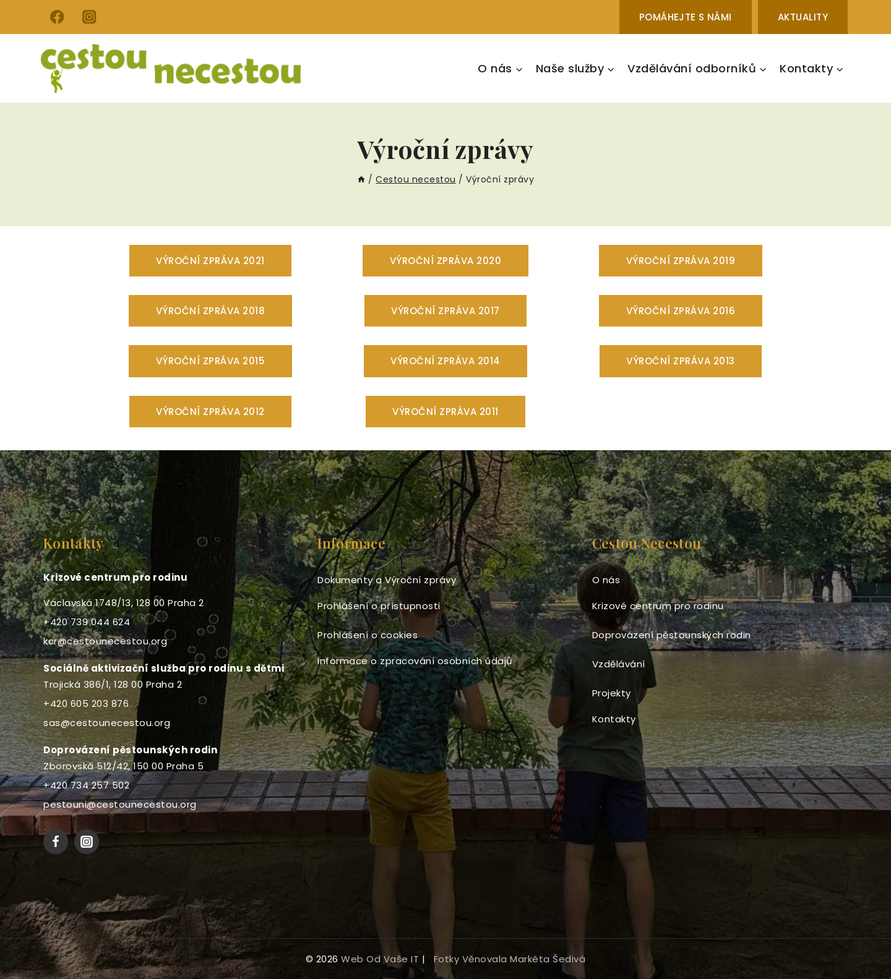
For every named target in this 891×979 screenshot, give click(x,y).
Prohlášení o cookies (367, 634)
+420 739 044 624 (86, 621)
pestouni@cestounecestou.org (120, 804)
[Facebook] (57, 17)
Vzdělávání (618, 663)
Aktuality (803, 17)
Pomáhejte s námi (685, 17)
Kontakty (614, 718)
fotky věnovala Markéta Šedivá (510, 958)
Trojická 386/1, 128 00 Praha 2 (112, 684)
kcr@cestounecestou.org (105, 641)
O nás (606, 579)
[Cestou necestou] (171, 68)
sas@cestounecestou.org (106, 722)
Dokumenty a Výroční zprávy (386, 579)
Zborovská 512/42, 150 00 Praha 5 (123, 765)
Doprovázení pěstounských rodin (671, 634)
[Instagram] (89, 17)
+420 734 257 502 (86, 785)
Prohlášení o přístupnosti (379, 605)
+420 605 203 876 (86, 703)
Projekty (611, 692)
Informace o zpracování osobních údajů (415, 660)
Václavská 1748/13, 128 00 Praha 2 (123, 602)
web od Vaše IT (380, 958)
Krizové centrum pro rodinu (658, 605)
